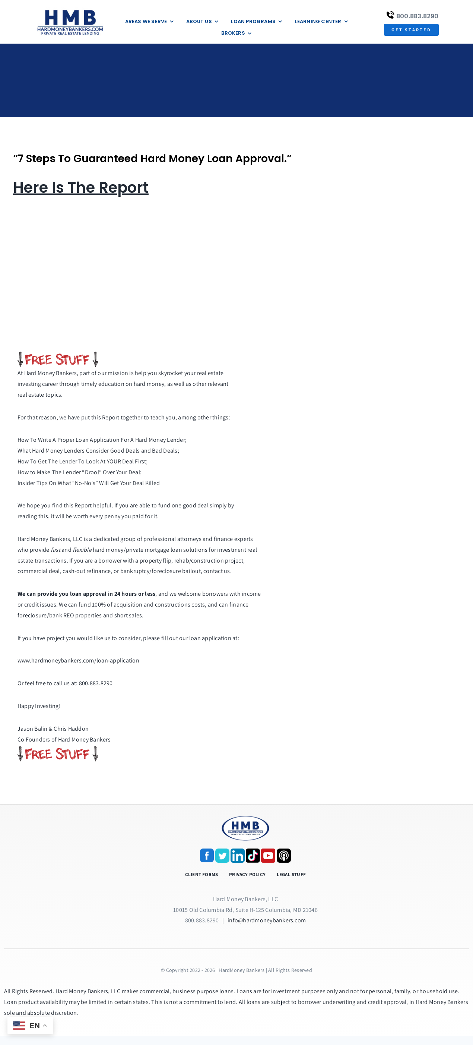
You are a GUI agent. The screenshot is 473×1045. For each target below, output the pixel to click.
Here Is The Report (81, 187)
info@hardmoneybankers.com (267, 920)
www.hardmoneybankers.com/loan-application (78, 660)
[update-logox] (70, 10)
